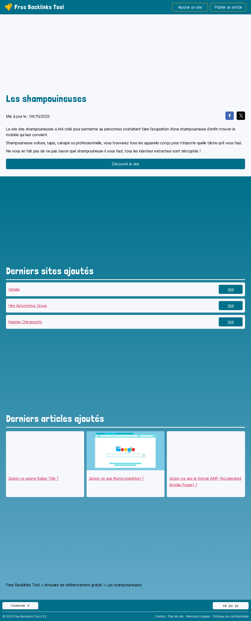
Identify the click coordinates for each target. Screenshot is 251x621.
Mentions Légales (198, 616)
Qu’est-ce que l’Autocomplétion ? (116, 478)
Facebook (18, 605)
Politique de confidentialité (231, 616)
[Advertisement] (125, 55)
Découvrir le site (125, 164)
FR (224, 606)
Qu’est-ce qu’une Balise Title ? (33, 478)
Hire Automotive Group (27, 305)
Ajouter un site (190, 7)
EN (230, 606)
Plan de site (176, 616)
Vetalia (14, 289)
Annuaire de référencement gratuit (73, 584)
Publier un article (228, 7)
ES (236, 606)
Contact (160, 616)
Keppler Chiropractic (25, 321)
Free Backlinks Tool (34, 7)
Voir (231, 289)
